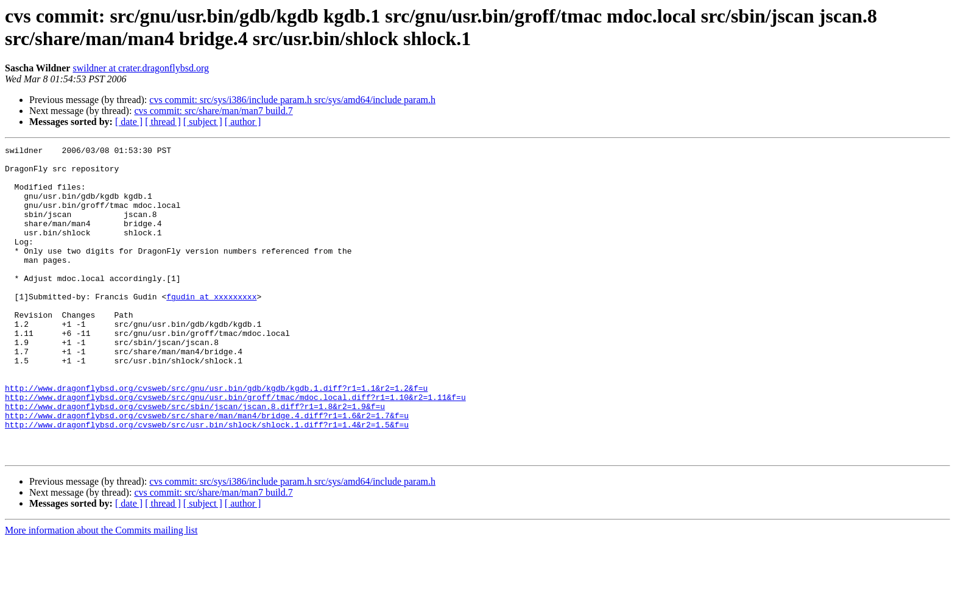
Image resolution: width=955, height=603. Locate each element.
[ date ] (129, 121)
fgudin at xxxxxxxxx (211, 327)
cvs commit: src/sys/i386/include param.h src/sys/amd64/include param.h (292, 100)
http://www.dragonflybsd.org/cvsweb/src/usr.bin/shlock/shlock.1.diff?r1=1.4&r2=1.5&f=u (207, 481)
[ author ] (243, 121)
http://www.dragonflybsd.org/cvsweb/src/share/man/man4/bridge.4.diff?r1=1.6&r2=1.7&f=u (207, 470)
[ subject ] (202, 121)
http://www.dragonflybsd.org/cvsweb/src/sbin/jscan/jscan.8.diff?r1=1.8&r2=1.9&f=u (195, 459)
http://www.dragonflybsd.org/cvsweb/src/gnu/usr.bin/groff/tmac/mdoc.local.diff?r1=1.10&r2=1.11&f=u (235, 448)
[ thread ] (163, 121)
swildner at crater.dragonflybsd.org (140, 68)
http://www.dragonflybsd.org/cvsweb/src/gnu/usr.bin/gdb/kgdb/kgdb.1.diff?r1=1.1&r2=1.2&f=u (216, 437)
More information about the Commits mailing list (101, 592)
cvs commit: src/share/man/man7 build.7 (213, 110)
